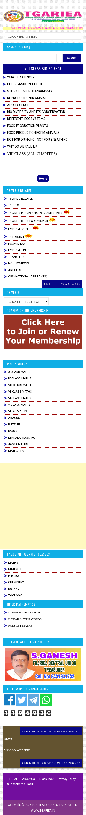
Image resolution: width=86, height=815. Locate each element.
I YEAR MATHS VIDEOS (24, 612)
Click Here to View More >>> (62, 284)
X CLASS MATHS (19, 372)
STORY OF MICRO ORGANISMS (29, 91)
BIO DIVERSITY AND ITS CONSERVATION (36, 112)
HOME (13, 779)
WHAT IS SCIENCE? (20, 77)
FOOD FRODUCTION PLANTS (27, 126)
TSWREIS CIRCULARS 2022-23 (32, 220)
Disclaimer (46, 779)
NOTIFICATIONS (18, 263)
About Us (28, 779)
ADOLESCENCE (18, 105)
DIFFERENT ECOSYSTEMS (26, 119)
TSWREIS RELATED (20, 198)
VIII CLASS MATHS (20, 385)
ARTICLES (14, 270)
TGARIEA (38, 804)
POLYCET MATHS (20, 625)
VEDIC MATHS (17, 411)
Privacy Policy (67, 779)
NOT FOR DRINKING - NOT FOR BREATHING (37, 139)
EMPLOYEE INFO (19, 250)
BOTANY (13, 589)
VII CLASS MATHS (20, 391)
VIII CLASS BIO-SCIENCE (42, 68)
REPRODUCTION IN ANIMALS (28, 98)
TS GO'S (13, 205)
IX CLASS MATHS (19, 378)
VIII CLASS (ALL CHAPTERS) (32, 154)
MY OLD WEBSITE (17, 750)
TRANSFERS (16, 257)
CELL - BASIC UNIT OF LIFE (25, 84)
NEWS (8, 738)
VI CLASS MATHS (19, 398)
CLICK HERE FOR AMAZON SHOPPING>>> (51, 731)
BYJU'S (13, 431)
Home (43, 178)
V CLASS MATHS (19, 404)
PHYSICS (14, 575)
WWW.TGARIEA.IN (43, 810)
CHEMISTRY (16, 582)
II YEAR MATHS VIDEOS (25, 619)
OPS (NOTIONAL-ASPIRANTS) (27, 276)
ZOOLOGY (15, 595)
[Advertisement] (43, 506)
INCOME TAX (16, 243)
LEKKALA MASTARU (21, 437)
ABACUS (14, 417)
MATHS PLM (16, 450)
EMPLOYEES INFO (24, 228)
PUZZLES (14, 424)
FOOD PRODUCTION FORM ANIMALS (33, 132)
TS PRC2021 (20, 236)
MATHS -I (14, 562)
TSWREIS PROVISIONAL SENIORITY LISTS (39, 212)
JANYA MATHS (18, 444)
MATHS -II (14, 569)
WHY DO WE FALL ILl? (22, 146)
